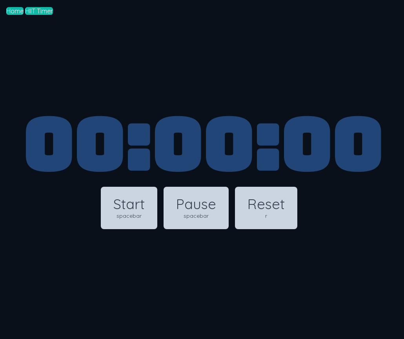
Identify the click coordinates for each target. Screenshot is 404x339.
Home (15, 11)
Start (129, 207)
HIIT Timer (39, 11)
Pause (196, 207)
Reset (266, 207)
